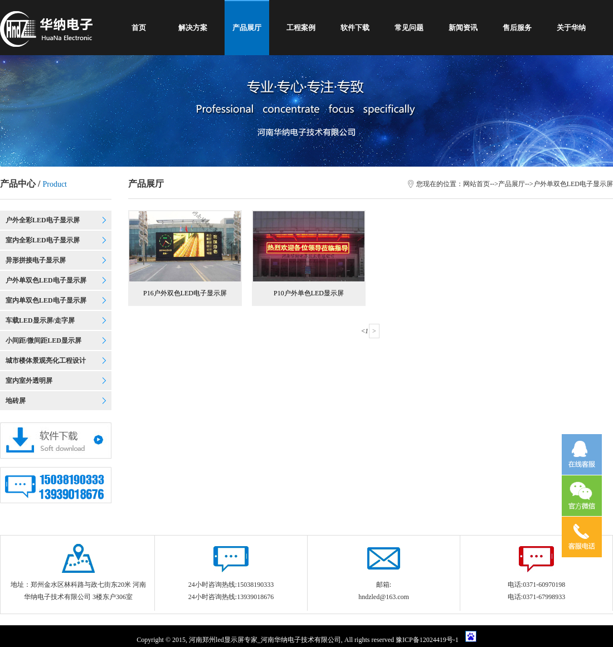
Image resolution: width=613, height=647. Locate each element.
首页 (139, 27)
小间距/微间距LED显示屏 (43, 340)
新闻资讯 (463, 27)
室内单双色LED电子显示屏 (46, 300)
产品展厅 (246, 27)
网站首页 (476, 184)
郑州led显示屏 (223, 640)
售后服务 (517, 27)
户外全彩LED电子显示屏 (43, 220)
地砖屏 (16, 401)
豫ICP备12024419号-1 (428, 640)
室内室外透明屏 (29, 381)
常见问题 (409, 27)
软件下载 (354, 27)
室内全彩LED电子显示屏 (43, 240)
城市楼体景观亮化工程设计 (46, 360)
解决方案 (192, 27)
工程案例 (300, 27)
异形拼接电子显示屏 (36, 260)
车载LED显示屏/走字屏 (40, 320)
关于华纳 (571, 27)
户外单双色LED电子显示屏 (46, 280)
